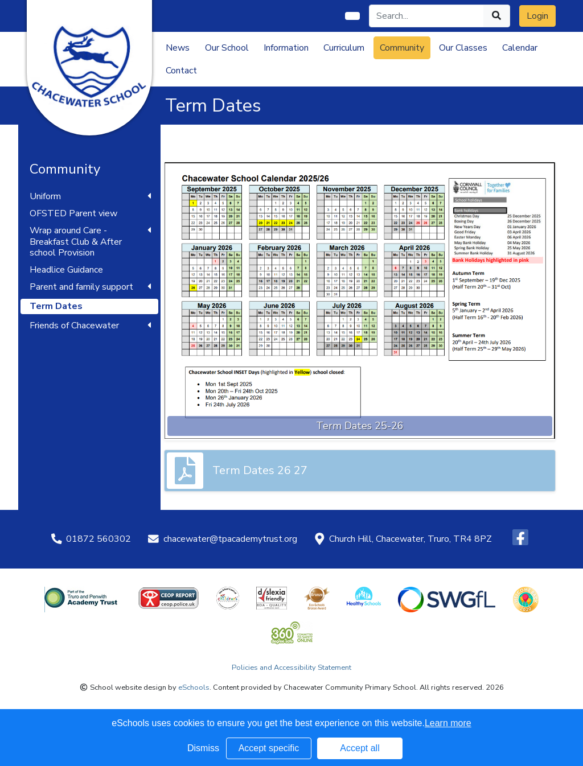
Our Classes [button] (463, 48)
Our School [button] (227, 48)
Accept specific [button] (269, 748)
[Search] (426, 16)
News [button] (178, 48)
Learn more (448, 723)
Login (537, 16)
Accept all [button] (359, 748)
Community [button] (402, 48)
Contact (181, 70)
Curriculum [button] (343, 48)
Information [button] (286, 48)
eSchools (194, 687)
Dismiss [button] (203, 748)
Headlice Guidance (66, 270)
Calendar (519, 48)
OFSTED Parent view (73, 213)
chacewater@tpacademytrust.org (230, 539)
